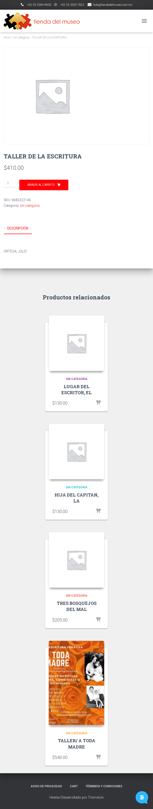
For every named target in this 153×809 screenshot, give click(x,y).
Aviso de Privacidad (46, 786)
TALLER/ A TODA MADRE (76, 744)
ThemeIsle (96, 797)
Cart (74, 786)
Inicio (7, 37)
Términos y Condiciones (104, 786)
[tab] (21, 228)
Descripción (17, 228)
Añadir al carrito (41, 184)
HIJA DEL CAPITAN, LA (76, 498)
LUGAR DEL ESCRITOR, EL (76, 389)
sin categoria (21, 37)
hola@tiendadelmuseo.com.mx (112, 5)
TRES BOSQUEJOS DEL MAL (77, 606)
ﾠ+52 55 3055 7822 (69, 5)
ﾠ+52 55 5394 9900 (36, 5)
